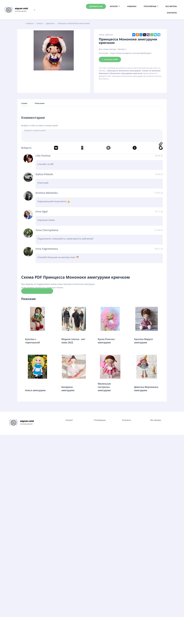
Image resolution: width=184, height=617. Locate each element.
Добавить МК (95, 6)
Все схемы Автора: (108, 49)
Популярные (150, 6)
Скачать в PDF (110, 59)
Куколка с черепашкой (32, 341)
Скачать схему (37, 291)
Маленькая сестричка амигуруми (104, 387)
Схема (24, 103)
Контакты (172, 12)
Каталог (114, 6)
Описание (39, 103)
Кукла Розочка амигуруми (106, 341)
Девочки (109, 35)
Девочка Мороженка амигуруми (146, 388)
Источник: (104, 53)
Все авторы (171, 6)
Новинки (131, 6)
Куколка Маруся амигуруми (143, 341)
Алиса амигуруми (35, 390)
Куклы (101, 35)
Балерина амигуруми (67, 388)
